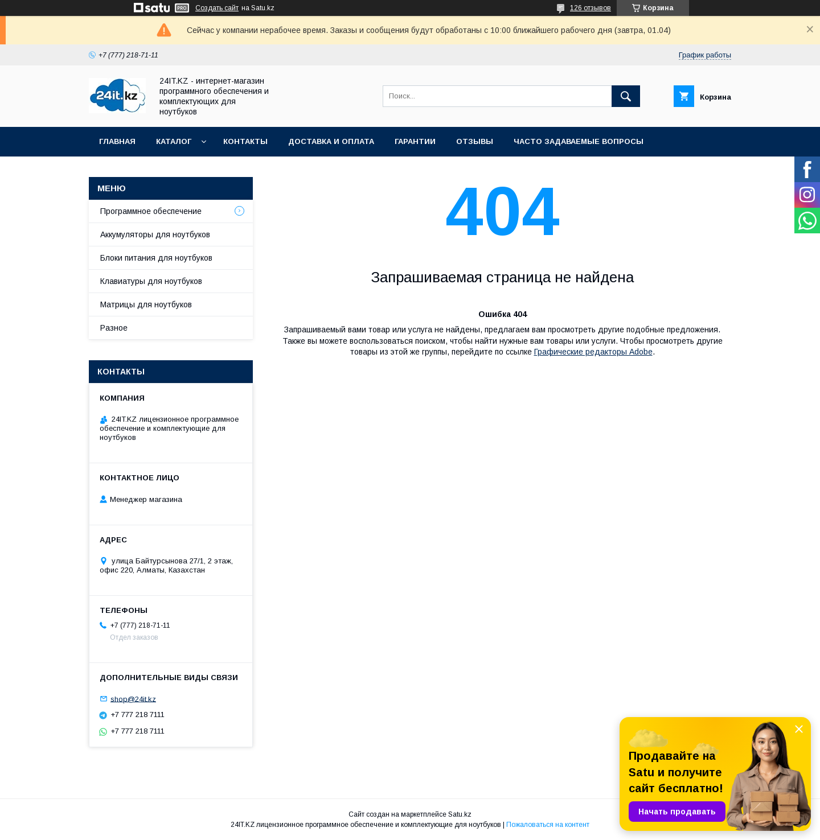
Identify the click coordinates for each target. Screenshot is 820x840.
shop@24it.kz (133, 698)
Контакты (245, 141)
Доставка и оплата (331, 141)
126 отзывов (590, 8)
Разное (114, 327)
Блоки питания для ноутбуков (156, 257)
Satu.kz (460, 814)
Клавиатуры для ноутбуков (151, 281)
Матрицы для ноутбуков (146, 304)
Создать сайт (217, 8)
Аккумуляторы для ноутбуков (155, 234)
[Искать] (626, 96)
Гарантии (415, 141)
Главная (117, 141)
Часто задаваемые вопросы (578, 141)
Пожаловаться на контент (547, 825)
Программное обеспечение (151, 211)
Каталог (173, 141)
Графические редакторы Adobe (593, 351)
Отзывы (474, 141)
